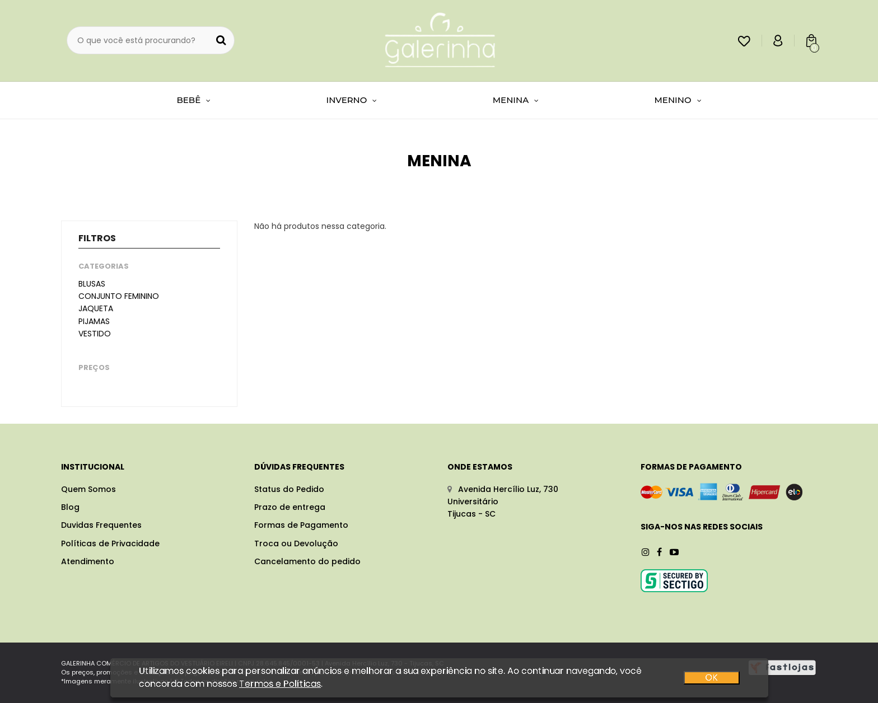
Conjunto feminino (118, 296)
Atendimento (87, 561)
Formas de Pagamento (301, 525)
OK (711, 680)
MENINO (678, 100)
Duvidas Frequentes (101, 525)
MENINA (516, 100)
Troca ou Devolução (296, 543)
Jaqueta (95, 308)
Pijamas (94, 321)
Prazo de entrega (289, 507)
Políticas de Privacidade (110, 543)
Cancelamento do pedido (307, 561)
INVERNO (351, 100)
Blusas (91, 283)
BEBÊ (193, 100)
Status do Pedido (289, 489)
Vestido (94, 333)
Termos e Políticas (280, 686)
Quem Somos (88, 489)
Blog (70, 507)
